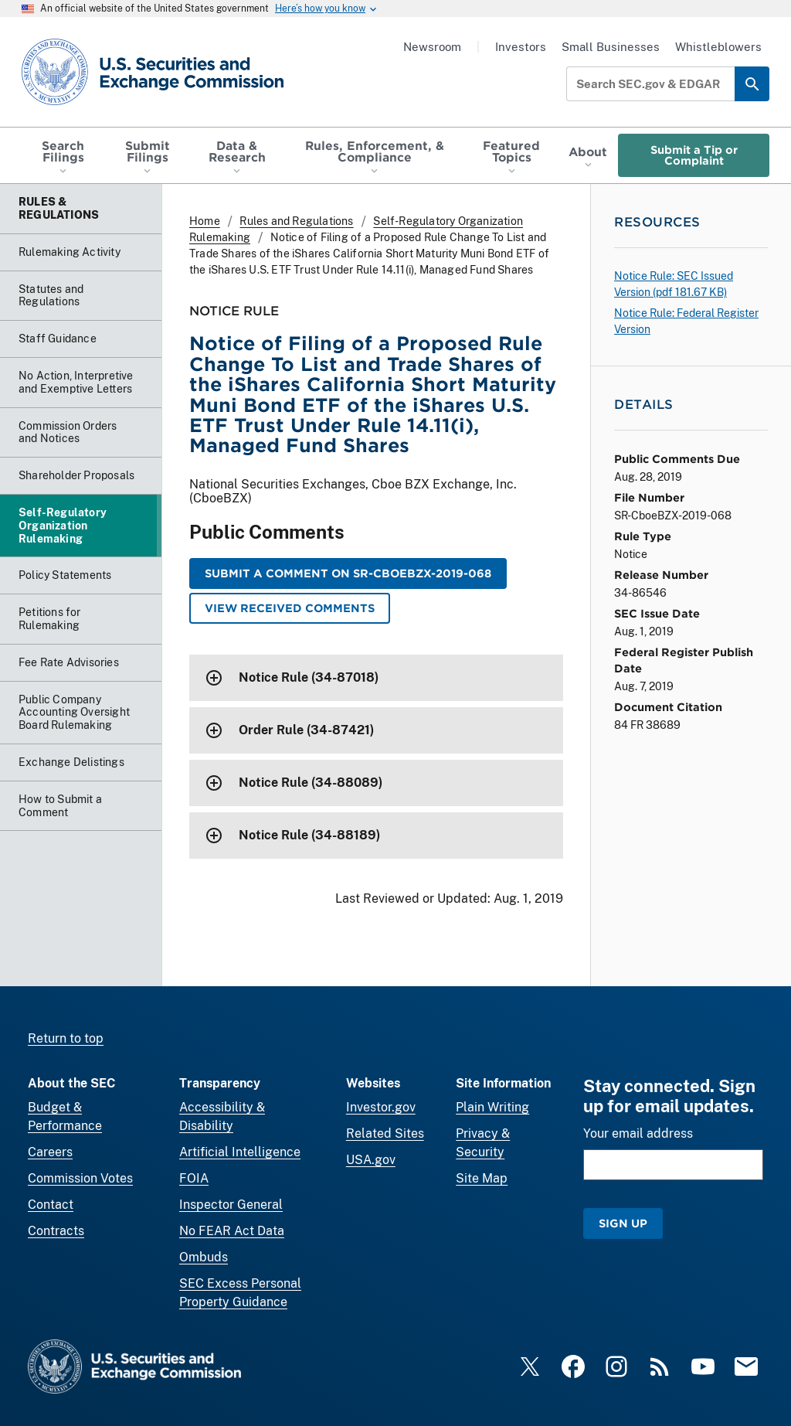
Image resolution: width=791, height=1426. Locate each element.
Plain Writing (492, 1107)
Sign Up (623, 1223)
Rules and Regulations (296, 221)
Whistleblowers (718, 46)
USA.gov (371, 1159)
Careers (50, 1152)
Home (204, 221)
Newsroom (432, 46)
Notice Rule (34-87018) (309, 677)
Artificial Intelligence (239, 1152)
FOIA (194, 1178)
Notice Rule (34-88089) (310, 782)
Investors (520, 46)
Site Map (482, 1178)
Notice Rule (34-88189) (309, 835)
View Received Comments (290, 607)
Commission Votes (80, 1178)
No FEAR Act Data (231, 1231)
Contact (50, 1204)
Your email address (638, 1133)
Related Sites (385, 1133)
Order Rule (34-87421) (306, 730)
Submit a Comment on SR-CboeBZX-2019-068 (348, 573)
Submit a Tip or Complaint (694, 155)
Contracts (56, 1231)
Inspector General (231, 1204)
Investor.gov (381, 1107)
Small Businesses (611, 46)
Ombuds (203, 1257)
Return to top (66, 1038)
